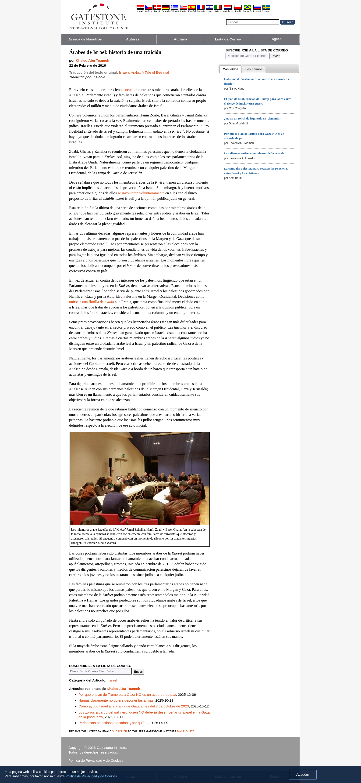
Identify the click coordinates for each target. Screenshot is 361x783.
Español (192, 11)
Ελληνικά (174, 11)
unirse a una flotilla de (91, 302)
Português (247, 11)
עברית (209, 11)
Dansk (157, 11)
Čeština (148, 11)
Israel (113, 680)
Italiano (218, 11)
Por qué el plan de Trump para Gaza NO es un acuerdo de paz (127, 694)
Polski (238, 11)
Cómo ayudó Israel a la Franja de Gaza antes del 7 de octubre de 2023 (133, 706)
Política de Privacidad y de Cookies (95, 760)
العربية (140, 11)
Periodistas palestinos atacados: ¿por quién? (113, 723)
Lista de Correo (228, 39)
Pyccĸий (257, 11)
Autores (132, 39)
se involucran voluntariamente (141, 193)
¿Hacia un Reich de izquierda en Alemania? (252, 118)
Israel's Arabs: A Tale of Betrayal (144, 72)
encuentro (131, 89)
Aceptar (302, 774)
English (183, 11)
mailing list (185, 731)
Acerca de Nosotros (85, 39)
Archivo (180, 39)
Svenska (266, 11)
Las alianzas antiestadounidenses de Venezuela (254, 153)
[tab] (230, 69)
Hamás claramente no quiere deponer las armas (115, 700)
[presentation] (230, 69)
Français (201, 11)
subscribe (119, 731)
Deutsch (166, 11)
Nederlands (228, 11)
